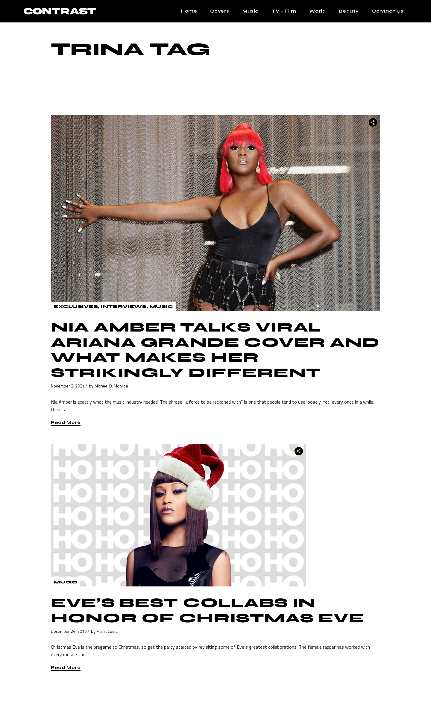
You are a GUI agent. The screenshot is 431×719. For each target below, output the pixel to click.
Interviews (123, 306)
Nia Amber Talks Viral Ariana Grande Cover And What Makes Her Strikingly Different (215, 350)
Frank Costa (107, 631)
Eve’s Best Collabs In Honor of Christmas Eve (207, 610)
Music (161, 306)
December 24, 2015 (69, 631)
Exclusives (76, 306)
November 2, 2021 (68, 386)
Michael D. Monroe (111, 386)
